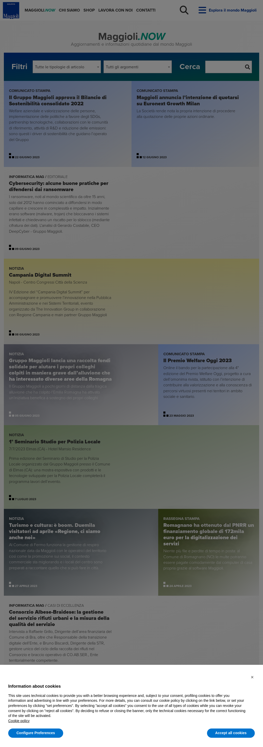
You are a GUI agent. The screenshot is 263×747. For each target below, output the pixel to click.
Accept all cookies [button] (231, 733)
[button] (252, 677)
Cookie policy (19, 721)
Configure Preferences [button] (35, 733)
